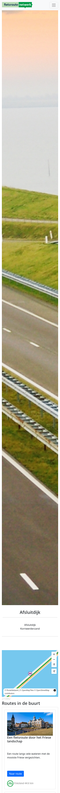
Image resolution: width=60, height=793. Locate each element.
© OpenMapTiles (27, 690)
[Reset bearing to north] (54, 664)
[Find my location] (54, 671)
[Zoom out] (54, 659)
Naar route (15, 773)
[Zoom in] (54, 654)
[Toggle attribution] (55, 690)
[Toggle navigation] (53, 5)
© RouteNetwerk (11, 690)
